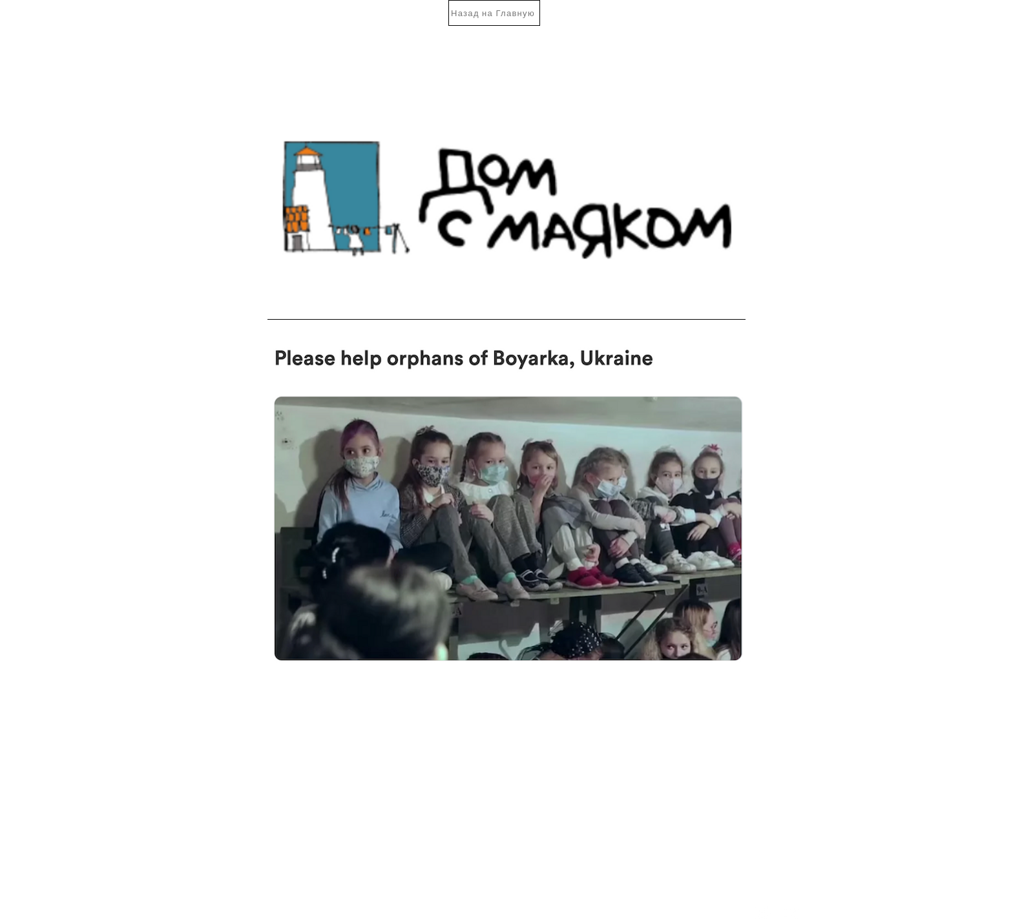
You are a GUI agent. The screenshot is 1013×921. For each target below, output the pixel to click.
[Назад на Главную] (494, 13)
